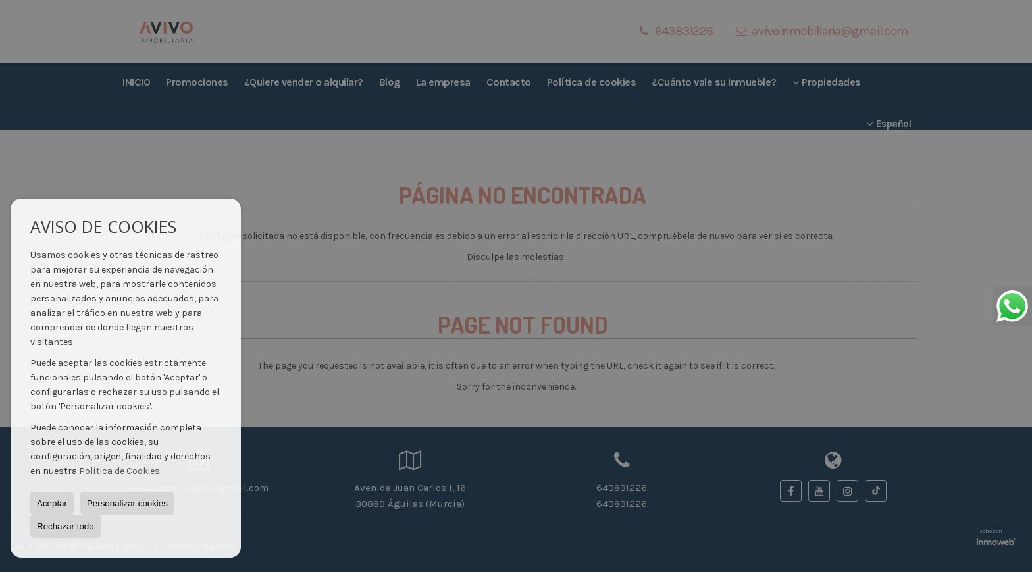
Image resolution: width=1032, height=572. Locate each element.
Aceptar (52, 503)
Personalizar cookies (127, 503)
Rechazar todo (65, 526)
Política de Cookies (119, 471)
